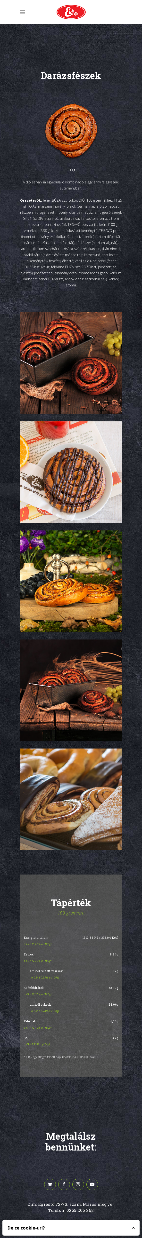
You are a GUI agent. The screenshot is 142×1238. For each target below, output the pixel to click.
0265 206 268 (80, 1210)
